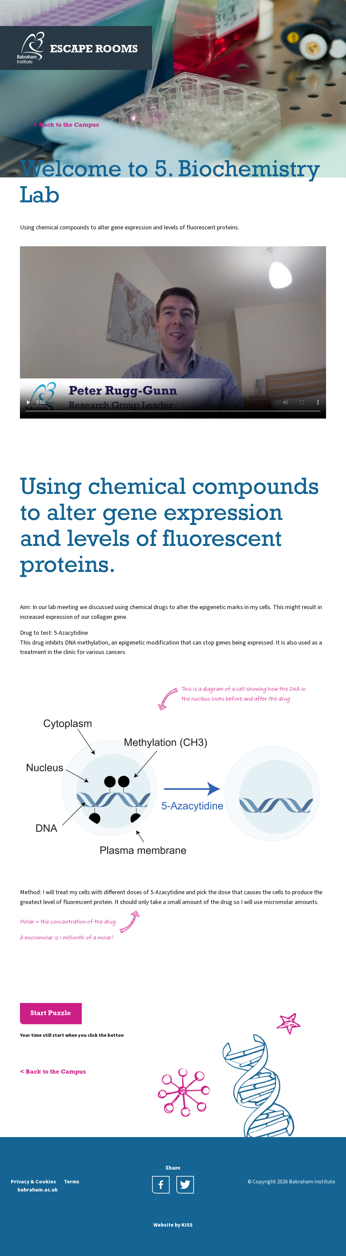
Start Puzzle (50, 1013)
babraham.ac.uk (38, 1190)
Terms (71, 1181)
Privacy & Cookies (33, 1181)
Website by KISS (173, 1225)
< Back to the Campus (66, 125)
